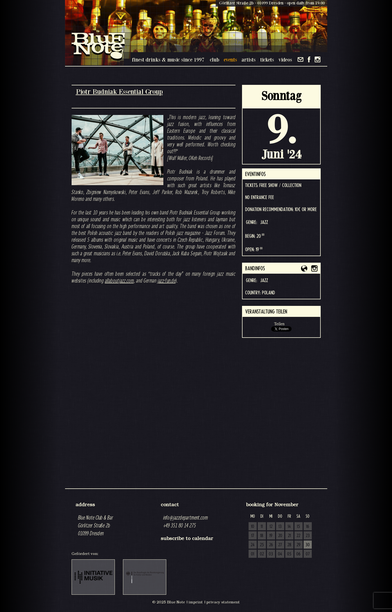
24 (253, 545)
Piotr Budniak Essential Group (119, 91)
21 (289, 535)
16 (307, 526)
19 (270, 535)
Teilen (279, 324)
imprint (196, 602)
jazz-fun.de (166, 280)
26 (271, 545)
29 (298, 545)
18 (261, 535)
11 (262, 526)
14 (289, 526)
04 (280, 554)
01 (252, 554)
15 (298, 526)
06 (298, 554)
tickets (267, 60)
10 (252, 526)
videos (285, 60)
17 (252, 535)
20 (280, 535)
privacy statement (223, 602)
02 (262, 554)
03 (271, 554)
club (214, 60)
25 (262, 545)
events (230, 60)
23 (308, 535)
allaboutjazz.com (119, 280)
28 (289, 545)
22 (298, 535)
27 (280, 545)
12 (271, 526)
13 (280, 526)
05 (289, 554)
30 (307, 545)
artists (248, 60)
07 (308, 554)
